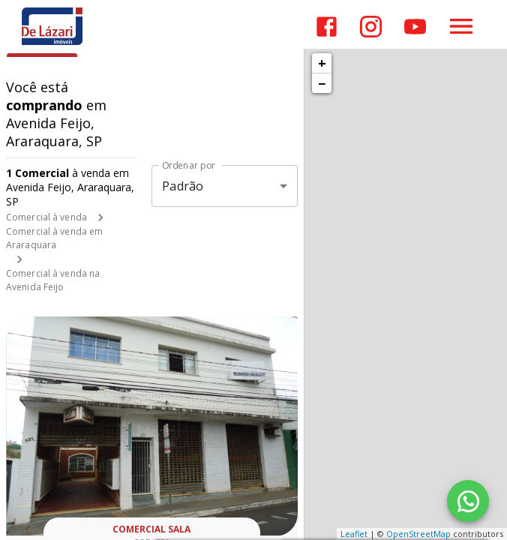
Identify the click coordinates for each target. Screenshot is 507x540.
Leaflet (354, 533)
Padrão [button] (182, 186)
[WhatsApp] (468, 501)
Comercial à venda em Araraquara (54, 238)
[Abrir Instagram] (371, 27)
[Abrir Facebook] (327, 27)
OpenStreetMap (418, 533)
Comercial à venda (46, 217)
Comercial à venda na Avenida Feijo (53, 280)
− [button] (322, 83)
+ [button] (322, 63)
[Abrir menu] (461, 26)
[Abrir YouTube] (415, 27)
